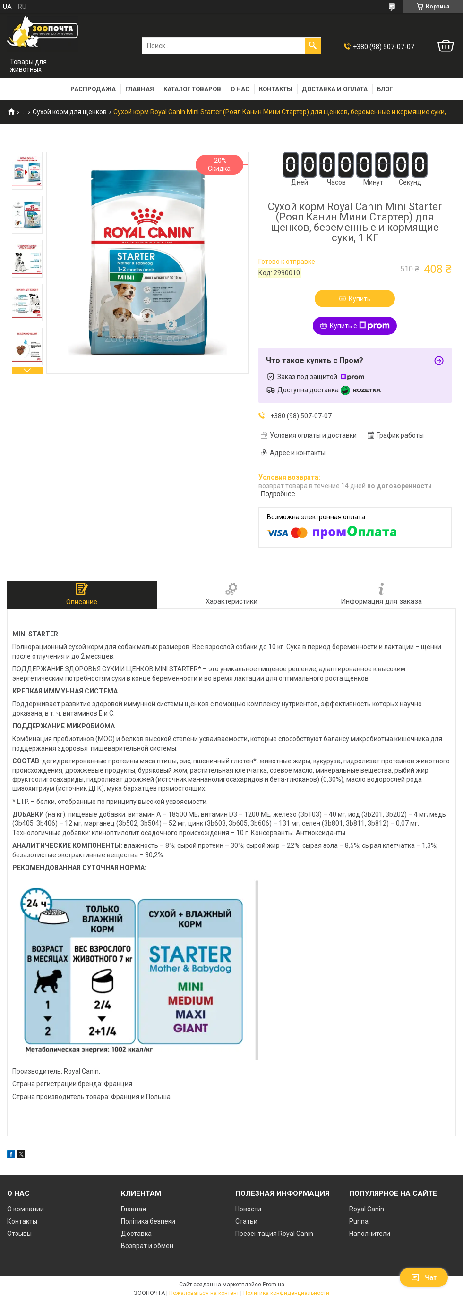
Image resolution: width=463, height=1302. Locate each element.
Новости (248, 1209)
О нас (240, 89)
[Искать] (313, 46)
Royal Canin (366, 1209)
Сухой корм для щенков (70, 112)
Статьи (246, 1221)
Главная (139, 89)
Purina (359, 1221)
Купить (360, 299)
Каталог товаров (192, 89)
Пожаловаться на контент (204, 1293)
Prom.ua (273, 1284)
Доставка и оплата (335, 89)
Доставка (136, 1233)
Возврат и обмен (147, 1246)
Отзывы (19, 1233)
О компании (25, 1209)
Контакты (275, 89)
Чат (424, 1277)
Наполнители (369, 1233)
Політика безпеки (148, 1221)
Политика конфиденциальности (286, 1293)
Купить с (360, 325)
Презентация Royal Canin (274, 1233)
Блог (385, 89)
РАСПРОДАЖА (93, 89)
